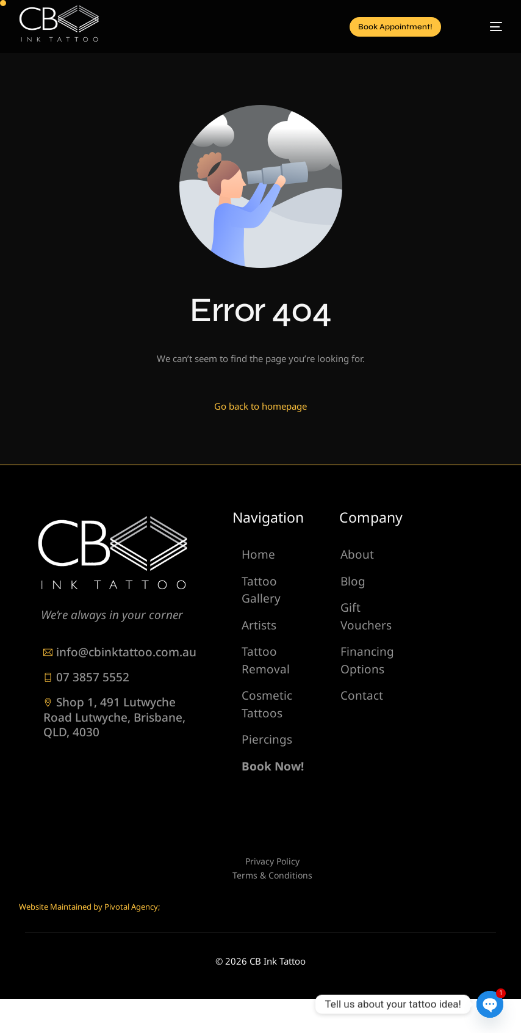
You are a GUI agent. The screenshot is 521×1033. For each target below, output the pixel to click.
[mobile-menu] (483, 26)
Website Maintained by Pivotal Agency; (89, 906)
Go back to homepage (260, 406)
